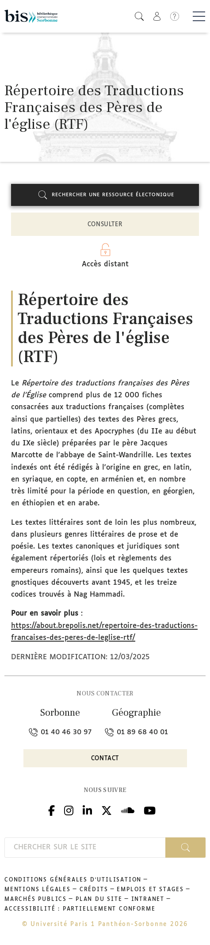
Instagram (68, 809)
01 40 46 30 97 (60, 732)
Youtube (150, 809)
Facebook (51, 809)
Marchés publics (35, 899)
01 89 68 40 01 (136, 732)
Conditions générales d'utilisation (72, 880)
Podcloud (127, 809)
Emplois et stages (150, 890)
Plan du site (99, 899)
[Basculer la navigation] (199, 16)
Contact (105, 759)
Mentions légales (37, 890)
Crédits (94, 890)
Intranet (147, 899)
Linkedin (87, 809)
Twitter (106, 809)
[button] (139, 16)
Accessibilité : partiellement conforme (79, 909)
